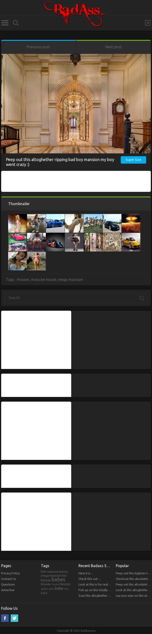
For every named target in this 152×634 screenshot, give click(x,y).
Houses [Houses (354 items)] (65, 584)
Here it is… (85, 573)
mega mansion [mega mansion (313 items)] (51, 575)
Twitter (14, 618)
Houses (23, 279)
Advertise (7, 590)
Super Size (133, 160)
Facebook (5, 618)
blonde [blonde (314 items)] (46, 584)
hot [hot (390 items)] (43, 571)
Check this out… (89, 578)
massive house (43, 279)
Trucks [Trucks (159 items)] (55, 584)
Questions (8, 584)
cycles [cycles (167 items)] (44, 588)
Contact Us (8, 578)
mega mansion (70, 279)
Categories (4, 22)
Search (16, 23)
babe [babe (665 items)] (59, 588)
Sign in (148, 23)
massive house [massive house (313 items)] (57, 571)
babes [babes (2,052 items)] (58, 579)
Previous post (38, 47)
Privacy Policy (10, 573)
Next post (113, 47)
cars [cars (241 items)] (51, 588)
